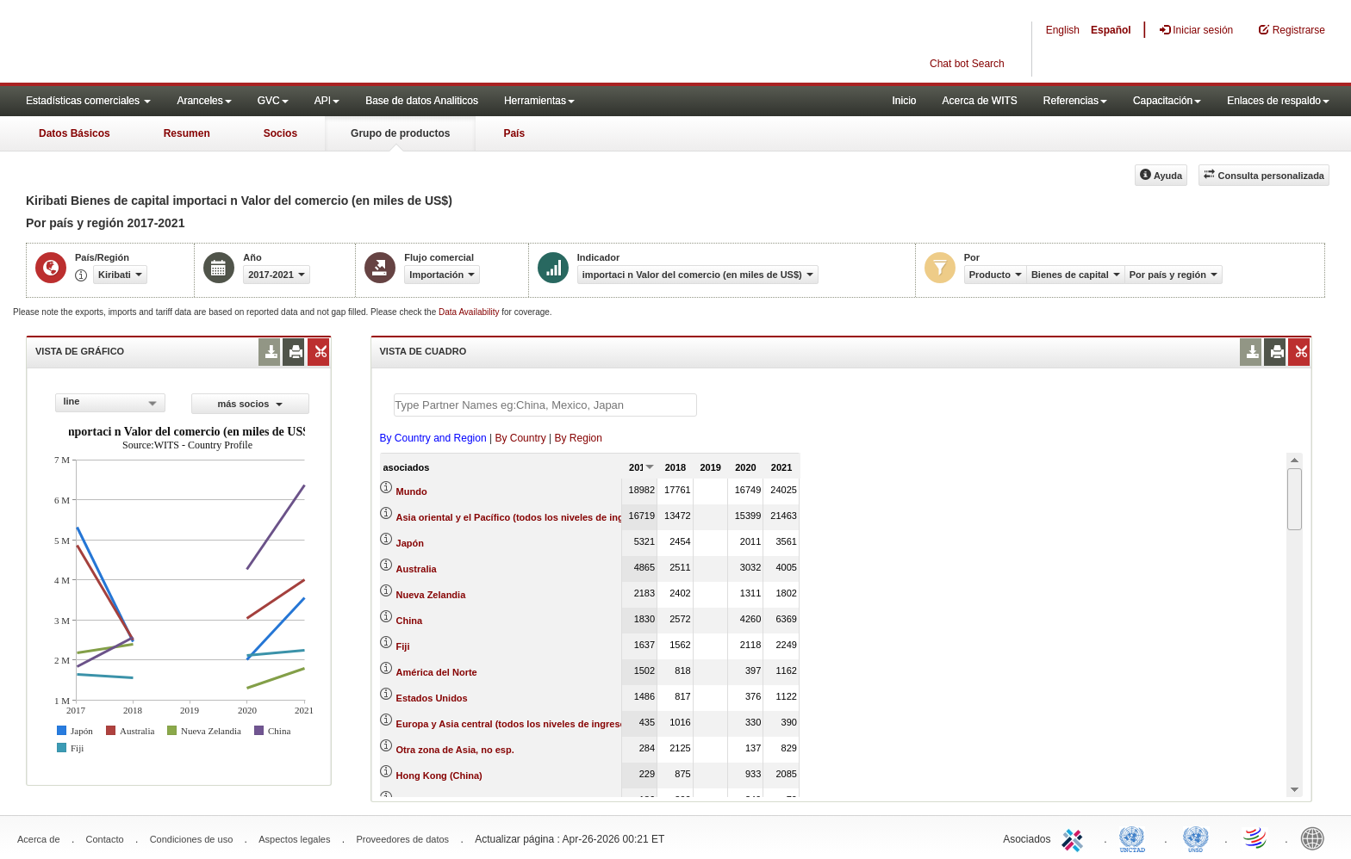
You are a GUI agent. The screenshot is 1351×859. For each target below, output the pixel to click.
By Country (520, 438)
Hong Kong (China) (439, 775)
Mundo (411, 491)
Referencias (1075, 101)
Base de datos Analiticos (421, 101)
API (326, 101)
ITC (1075, 837)
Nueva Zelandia (431, 595)
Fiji (403, 646)
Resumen (187, 133)
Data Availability (470, 312)
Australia (416, 569)
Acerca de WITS (979, 101)
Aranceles (204, 101)
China (409, 620)
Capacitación (1167, 101)
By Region (578, 438)
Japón (410, 543)
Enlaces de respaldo (1278, 101)
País (514, 133)
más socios (250, 404)
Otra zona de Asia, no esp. (455, 750)
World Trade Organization (1256, 837)
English (1063, 30)
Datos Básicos (74, 133)
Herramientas (539, 101)
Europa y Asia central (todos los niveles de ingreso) (512, 724)
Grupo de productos (400, 133)
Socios (280, 133)
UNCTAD (1135, 837)
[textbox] (545, 405)
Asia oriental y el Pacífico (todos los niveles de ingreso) (521, 517)
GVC (273, 101)
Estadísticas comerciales (88, 101)
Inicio (904, 101)
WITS (172, 43)
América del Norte (436, 672)
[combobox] (110, 402)
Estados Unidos (432, 698)
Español (1111, 30)
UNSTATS (1196, 837)
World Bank (1316, 837)
